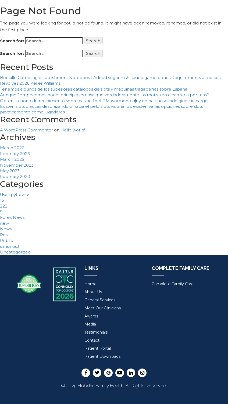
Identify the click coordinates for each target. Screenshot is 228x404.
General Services (99, 300)
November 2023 (17, 165)
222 (3, 206)
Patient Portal (97, 348)
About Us (93, 291)
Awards (91, 316)
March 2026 (12, 147)
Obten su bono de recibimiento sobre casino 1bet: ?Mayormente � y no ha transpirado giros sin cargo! (104, 100)
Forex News (12, 217)
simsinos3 (9, 246)
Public (6, 240)
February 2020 (15, 176)
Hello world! (72, 130)
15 (2, 200)
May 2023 (10, 170)
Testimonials (96, 332)
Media (90, 324)
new (4, 223)
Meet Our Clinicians (102, 308)
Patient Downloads (102, 356)
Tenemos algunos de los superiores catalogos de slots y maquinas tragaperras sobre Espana (93, 89)
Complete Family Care (173, 283)
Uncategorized (15, 252)
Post (4, 234)
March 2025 (12, 159)
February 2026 (15, 153)
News (6, 228)
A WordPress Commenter (26, 130)
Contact (91, 340)
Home (90, 283)
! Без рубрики (14, 194)
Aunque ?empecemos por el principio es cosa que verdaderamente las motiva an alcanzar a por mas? (104, 94)
